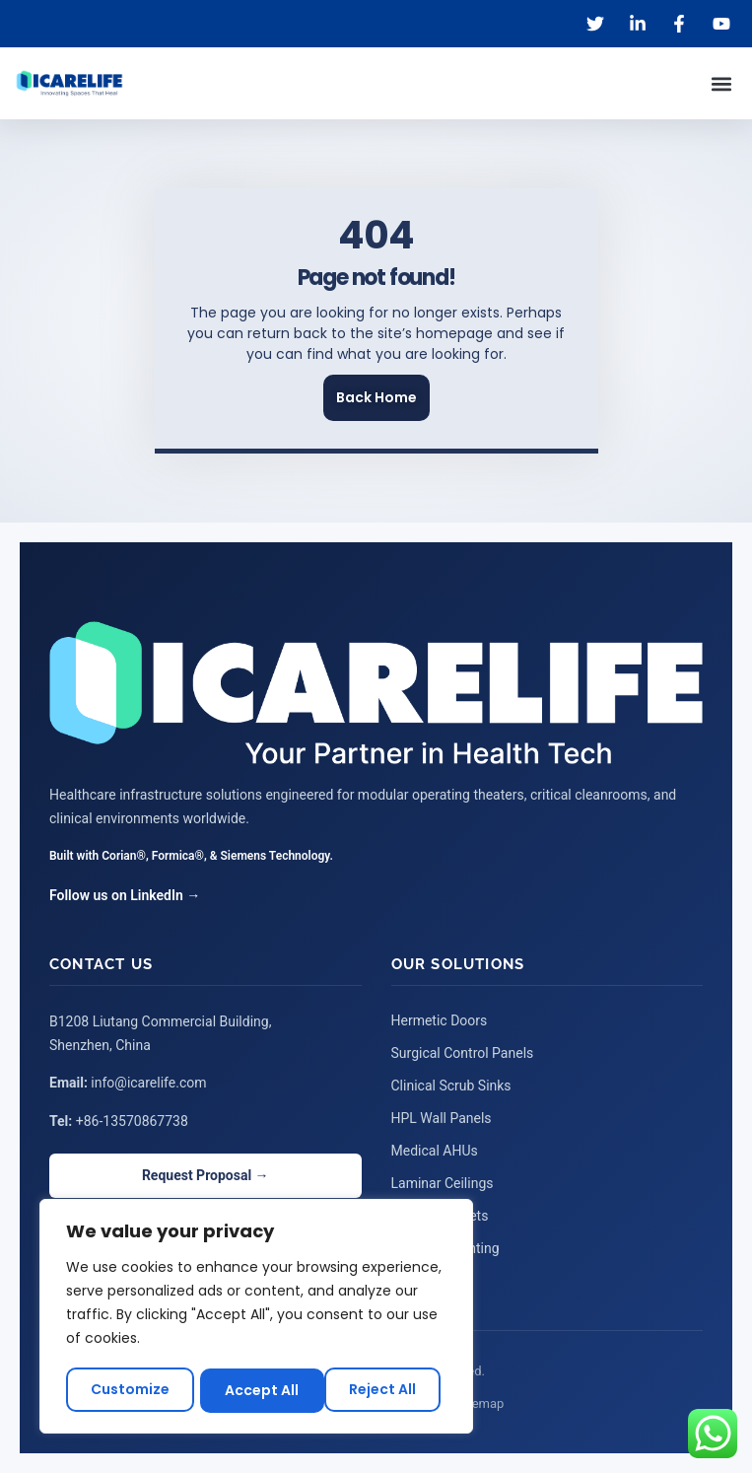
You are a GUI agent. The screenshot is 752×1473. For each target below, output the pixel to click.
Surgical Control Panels (462, 1053)
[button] (721, 83)
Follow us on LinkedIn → (124, 895)
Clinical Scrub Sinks (451, 1085)
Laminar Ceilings (442, 1183)
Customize (130, 1390)
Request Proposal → (205, 1175)
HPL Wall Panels (441, 1118)
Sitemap (481, 1403)
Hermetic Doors (439, 1020)
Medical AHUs (434, 1150)
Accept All (386, 1390)
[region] (256, 1318)
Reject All (259, 1390)
